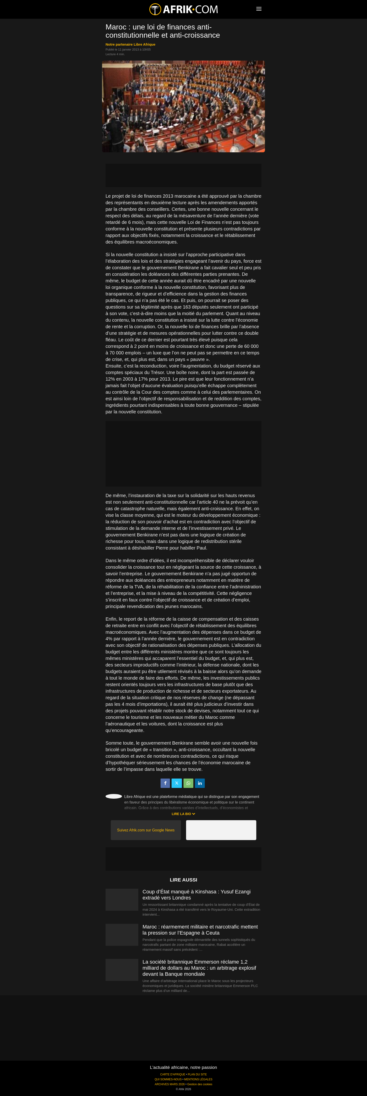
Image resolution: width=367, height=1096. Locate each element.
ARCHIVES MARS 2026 (170, 1084)
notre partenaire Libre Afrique (130, 44)
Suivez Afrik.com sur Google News (145, 830)
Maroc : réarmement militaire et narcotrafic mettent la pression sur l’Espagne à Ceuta (200, 930)
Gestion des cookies (199, 1084)
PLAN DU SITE (197, 1074)
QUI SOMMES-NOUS (168, 1079)
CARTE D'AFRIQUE (172, 1074)
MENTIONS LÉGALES (198, 1079)
